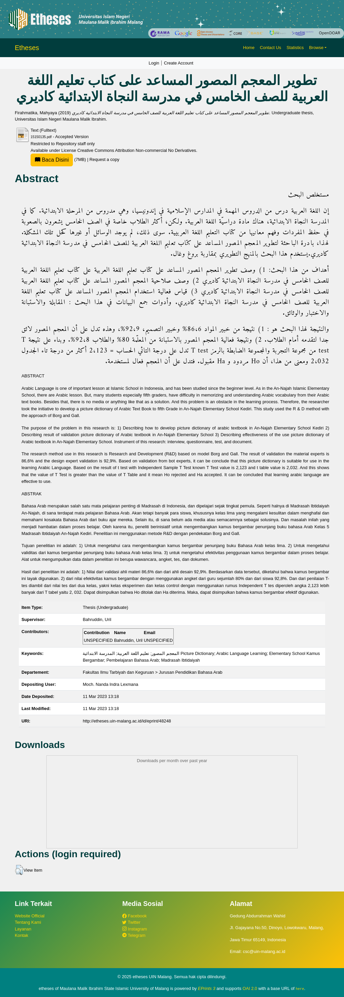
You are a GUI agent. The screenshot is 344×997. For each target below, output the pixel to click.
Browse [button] (316, 47)
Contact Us (270, 47)
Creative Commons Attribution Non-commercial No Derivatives (136, 150)
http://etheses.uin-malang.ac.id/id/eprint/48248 (127, 720)
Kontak (21, 935)
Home (248, 47)
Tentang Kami (28, 922)
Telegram (133, 935)
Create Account (179, 63)
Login (154, 63)
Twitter (131, 922)
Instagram (134, 928)
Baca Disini (52, 160)
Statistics (295, 47)
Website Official (29, 915)
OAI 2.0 (250, 988)
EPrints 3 (206, 988)
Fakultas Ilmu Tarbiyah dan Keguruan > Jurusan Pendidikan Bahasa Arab (152, 672)
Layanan (23, 928)
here (300, 988)
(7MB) (59, 159)
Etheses (27, 47)
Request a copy (104, 159)
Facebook (134, 915)
